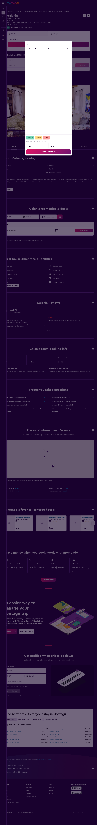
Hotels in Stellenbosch (19, 744)
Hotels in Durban (57, 734)
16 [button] (36, 61)
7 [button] (27, 56)
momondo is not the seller (52, 767)
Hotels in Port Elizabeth (19, 742)
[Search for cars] (3, 17)
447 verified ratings (31, 27)
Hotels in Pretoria (57, 736)
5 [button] (18, 56)
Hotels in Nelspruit (17, 739)
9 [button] (36, 56)
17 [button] (40, 61)
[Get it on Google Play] (78, 790)
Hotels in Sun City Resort (19, 734)
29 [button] (32, 70)
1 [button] (31, 51)
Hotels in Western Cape (51, 11)
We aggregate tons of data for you (52, 771)
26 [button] (18, 70)
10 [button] (41, 56)
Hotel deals (17, 11)
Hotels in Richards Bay (59, 739)
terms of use (33, 697)
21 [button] (27, 65)
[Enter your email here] (31, 683)
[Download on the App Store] (78, 795)
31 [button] (41, 70)
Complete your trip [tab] (58, 721)
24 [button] (41, 65)
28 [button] (27, 70)
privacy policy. (43, 697)
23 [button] (36, 65)
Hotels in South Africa (37, 11)
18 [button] (45, 61)
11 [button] (45, 56)
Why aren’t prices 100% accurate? (52, 774)
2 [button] (36, 51)
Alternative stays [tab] (30, 721)
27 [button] (22, 70)
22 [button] (32, 65)
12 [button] (18, 61)
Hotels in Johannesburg (59, 731)
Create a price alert (80, 569)
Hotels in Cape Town (18, 731)
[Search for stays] (3, 13)
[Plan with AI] (3, 25)
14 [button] (27, 61)
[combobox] (31, 673)
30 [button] (36, 70)
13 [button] (22, 61)
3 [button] (40, 51)
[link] (51, 582)
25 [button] (45, 65)
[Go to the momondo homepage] (13, 3)
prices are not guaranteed (50, 762)
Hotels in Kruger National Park (61, 744)
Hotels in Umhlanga (18, 736)
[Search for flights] (3, 9)
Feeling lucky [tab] (43, 721)
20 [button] (23, 65)
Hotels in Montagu (65, 11)
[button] (3, 3)
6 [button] (22, 56)
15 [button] (31, 61)
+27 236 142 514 (19, 25)
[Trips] (3, 30)
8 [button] (31, 56)
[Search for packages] (3, 21)
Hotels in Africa (26, 11)
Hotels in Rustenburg (58, 742)
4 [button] (45, 51)
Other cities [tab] (17, 721)
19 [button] (18, 65)
